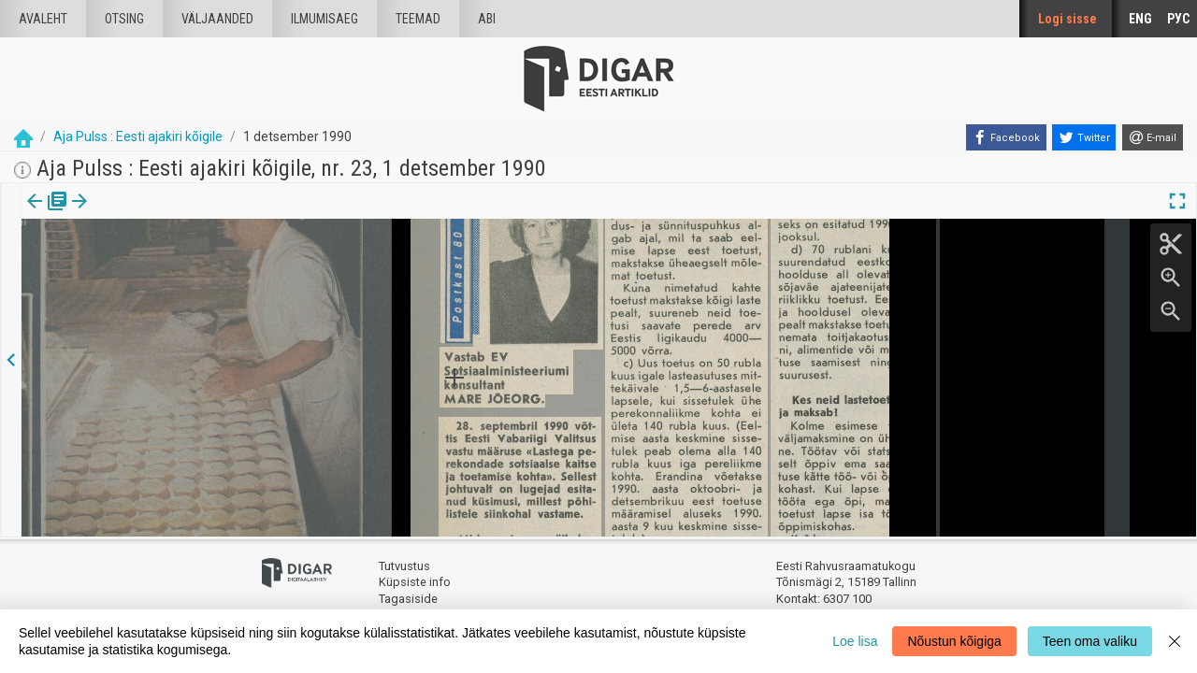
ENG (1140, 18)
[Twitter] (1084, 137)
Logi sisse (1067, 18)
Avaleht (43, 18)
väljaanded (217, 18)
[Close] (1174, 641)
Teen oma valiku (1090, 641)
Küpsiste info (415, 582)
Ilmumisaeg (324, 18)
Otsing (124, 18)
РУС (1178, 18)
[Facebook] (1006, 137)
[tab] (47, 214)
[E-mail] (1152, 137)
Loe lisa (854, 641)
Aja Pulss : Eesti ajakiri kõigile (138, 136)
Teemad (418, 18)
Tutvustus (404, 566)
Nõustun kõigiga (954, 641)
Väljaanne (47, 214)
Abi (487, 18)
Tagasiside (408, 599)
